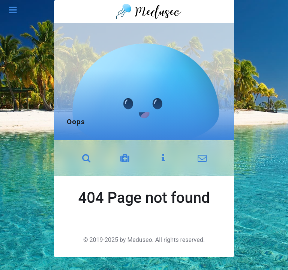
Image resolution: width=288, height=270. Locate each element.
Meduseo (139, 239)
